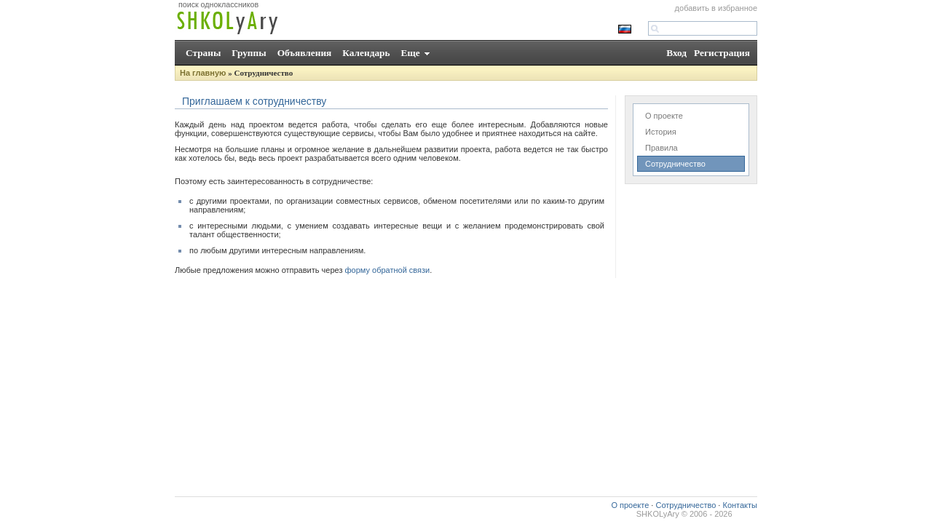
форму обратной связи (387, 270)
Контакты (739, 505)
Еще (410, 52)
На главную (203, 72)
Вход (676, 52)
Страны (203, 52)
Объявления (304, 52)
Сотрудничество (675, 163)
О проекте (664, 115)
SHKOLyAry (657, 513)
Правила (661, 147)
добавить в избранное (716, 8)
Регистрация (722, 52)
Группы (249, 52)
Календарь (366, 52)
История (660, 131)
